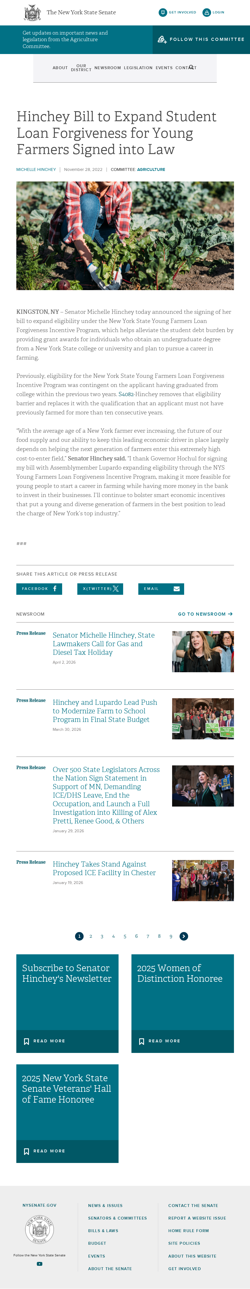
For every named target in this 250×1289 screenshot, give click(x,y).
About (33, 71)
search (218, 71)
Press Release (31, 633)
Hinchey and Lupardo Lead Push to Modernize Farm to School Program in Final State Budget (105, 711)
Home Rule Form (188, 1231)
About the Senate (110, 1269)
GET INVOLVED (184, 1269)
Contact (196, 71)
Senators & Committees (117, 1218)
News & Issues (105, 1206)
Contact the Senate (193, 1206)
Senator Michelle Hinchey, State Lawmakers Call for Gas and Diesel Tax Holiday (104, 644)
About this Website (192, 1256)
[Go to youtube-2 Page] (39, 1264)
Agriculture (151, 169)
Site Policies (184, 1244)
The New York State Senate (81, 14)
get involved (182, 14)
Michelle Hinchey (36, 169)
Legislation (138, 71)
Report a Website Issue (197, 1218)
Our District (65, 71)
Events (168, 71)
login (219, 14)
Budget (97, 1244)
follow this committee (207, 42)
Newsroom (102, 71)
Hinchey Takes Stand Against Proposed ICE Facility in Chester (104, 868)
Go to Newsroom (202, 614)
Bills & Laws (103, 1231)
